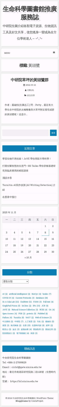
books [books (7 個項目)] (47, 293)
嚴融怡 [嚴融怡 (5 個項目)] (49, 321)
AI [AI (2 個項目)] (5, 293)
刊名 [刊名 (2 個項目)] (40, 321)
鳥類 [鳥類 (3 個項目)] (34, 333)
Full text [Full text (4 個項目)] (48, 301)
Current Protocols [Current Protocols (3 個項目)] (25, 297)
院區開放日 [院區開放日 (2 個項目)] (8, 333)
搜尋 (53, 133)
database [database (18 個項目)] (42, 297)
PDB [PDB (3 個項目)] (21, 313)
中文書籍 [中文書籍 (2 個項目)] (7, 321)
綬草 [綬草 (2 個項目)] (49, 325)
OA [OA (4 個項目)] (52, 309)
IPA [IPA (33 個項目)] (36, 305)
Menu (29, 53)
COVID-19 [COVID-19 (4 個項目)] (8, 297)
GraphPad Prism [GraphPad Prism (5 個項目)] (11, 305)
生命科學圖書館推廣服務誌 (29, 13)
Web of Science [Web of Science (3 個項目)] (43, 317)
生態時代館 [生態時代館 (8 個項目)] (38, 325)
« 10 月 (28, 257)
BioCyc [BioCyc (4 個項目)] (36, 293)
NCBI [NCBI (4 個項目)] (43, 309)
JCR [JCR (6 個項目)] (45, 305)
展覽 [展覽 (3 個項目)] (5, 325)
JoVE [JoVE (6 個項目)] (6, 309)
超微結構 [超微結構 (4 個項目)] (26, 329)
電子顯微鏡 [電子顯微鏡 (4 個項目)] (22, 333)
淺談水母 (7, 177)
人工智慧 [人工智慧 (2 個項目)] (30, 321)
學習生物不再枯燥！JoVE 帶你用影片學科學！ (26, 158)
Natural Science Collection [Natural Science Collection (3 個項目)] (25, 309)
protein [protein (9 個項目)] (31, 313)
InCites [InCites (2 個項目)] (26, 305)
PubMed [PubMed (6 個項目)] (43, 313)
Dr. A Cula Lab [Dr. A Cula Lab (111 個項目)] (10, 301)
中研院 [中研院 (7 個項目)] (18, 321)
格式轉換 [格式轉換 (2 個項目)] (16, 325)
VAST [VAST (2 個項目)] (29, 317)
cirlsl (30, 90)
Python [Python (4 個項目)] (7, 317)
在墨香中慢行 (9, 196)
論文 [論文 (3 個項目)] (16, 329)
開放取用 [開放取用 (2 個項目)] (38, 329)
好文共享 (31, 95)
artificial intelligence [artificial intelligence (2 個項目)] (19, 293)
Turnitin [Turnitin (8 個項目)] (19, 317)
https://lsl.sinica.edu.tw (24, 381)
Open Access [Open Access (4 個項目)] (9, 313)
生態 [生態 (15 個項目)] (27, 325)
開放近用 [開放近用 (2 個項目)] (50, 329)
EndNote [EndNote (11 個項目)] (26, 301)
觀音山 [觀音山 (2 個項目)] (6, 329)
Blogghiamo (22, 401)
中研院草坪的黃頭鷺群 (29, 79)
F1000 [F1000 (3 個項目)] (37, 301)
